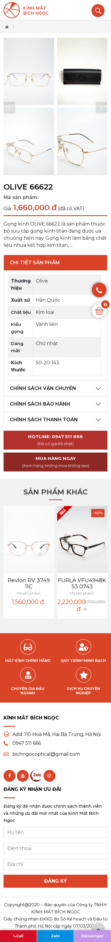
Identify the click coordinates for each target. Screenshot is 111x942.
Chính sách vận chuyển (43, 388)
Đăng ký (55, 881)
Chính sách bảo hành (40, 404)
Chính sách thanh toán (44, 419)
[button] (9, 108)
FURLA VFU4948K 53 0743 (82, 583)
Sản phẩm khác (55, 492)
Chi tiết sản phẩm (35, 262)
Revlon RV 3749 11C (29, 583)
